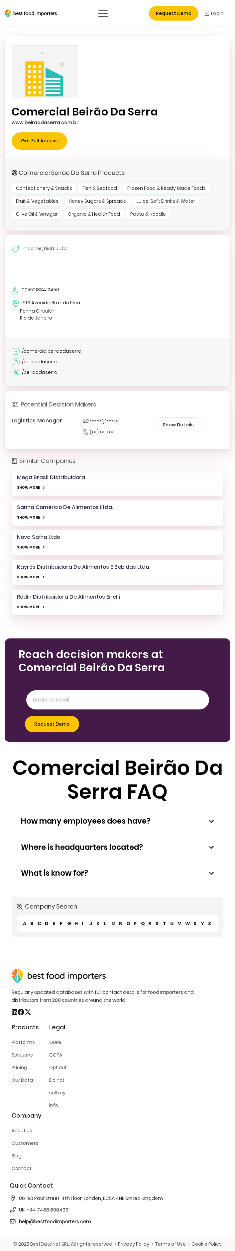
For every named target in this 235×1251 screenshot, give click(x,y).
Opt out (58, 1067)
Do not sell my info (57, 1093)
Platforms (23, 1042)
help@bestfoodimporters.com (55, 1221)
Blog (17, 1155)
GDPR (55, 1042)
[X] (28, 1012)
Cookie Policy (206, 1244)
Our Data (22, 1080)
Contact (22, 1168)
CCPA (55, 1055)
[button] (102, 13)
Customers (25, 1143)
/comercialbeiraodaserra (46, 351)
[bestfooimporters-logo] (31, 13)
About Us (22, 1130)
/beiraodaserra (35, 362)
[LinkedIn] (14, 1012)
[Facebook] (21, 1012)
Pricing (19, 1067)
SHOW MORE (28, 487)
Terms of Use (170, 1244)
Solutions (22, 1055)
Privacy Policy (133, 1244)
